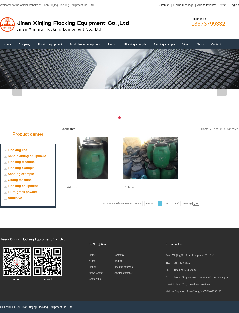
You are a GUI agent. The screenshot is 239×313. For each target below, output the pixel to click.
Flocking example (21, 168)
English (234, 5)
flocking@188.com (185, 269)
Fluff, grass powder (22, 192)
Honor (92, 266)
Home (92, 254)
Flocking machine (21, 162)
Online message (183, 5)
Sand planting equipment (27, 156)
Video (92, 260)
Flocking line (17, 150)
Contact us (95, 278)
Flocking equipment (23, 186)
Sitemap (164, 5)
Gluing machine (20, 180)
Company (119, 254)
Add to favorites (206, 5)
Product (217, 129)
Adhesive (15, 198)
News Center (96, 272)
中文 (223, 5)
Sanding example (21, 174)
